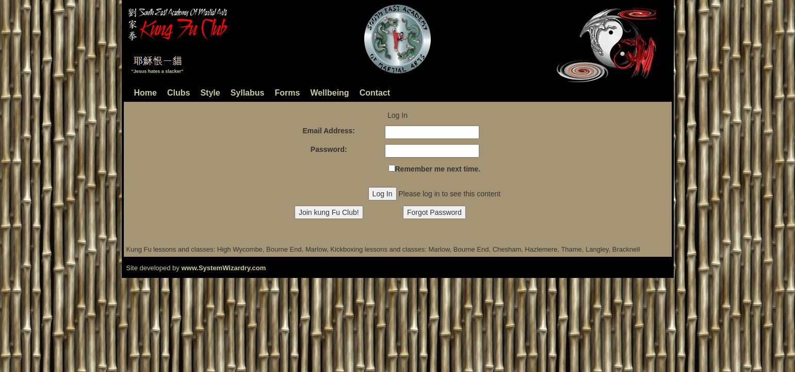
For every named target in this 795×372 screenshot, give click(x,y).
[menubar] (267, 95)
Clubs (178, 92)
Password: (329, 149)
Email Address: (329, 131)
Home (145, 92)
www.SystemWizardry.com (223, 268)
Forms (287, 92)
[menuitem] (267, 95)
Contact (375, 92)
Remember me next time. (438, 169)
